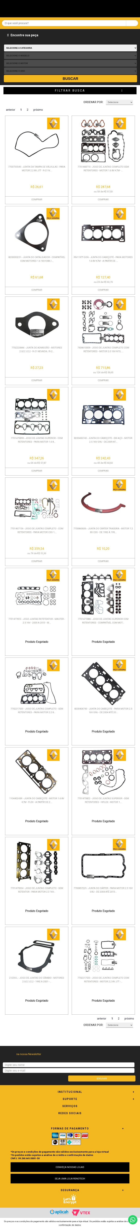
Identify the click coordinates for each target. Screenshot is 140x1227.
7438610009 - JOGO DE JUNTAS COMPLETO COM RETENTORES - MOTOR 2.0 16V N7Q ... (103, 349)
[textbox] (70, 23)
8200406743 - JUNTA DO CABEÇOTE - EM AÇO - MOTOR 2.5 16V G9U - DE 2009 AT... (103, 440)
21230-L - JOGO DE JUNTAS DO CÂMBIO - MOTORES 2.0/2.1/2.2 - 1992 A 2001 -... (36, 979)
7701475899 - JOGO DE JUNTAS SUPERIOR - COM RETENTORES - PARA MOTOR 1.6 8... (37, 440)
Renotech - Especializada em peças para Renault (70, 8)
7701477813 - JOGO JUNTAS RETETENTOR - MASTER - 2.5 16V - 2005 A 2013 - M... (36, 621)
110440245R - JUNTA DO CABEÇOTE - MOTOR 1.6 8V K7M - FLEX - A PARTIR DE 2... (36, 800)
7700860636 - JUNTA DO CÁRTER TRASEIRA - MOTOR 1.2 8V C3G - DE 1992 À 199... (103, 530)
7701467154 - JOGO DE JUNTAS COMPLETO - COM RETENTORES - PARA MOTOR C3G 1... (36, 530)
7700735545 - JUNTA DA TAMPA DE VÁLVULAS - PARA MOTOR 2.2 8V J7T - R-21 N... (36, 168)
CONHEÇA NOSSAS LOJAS (70, 1167)
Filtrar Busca (70, 90)
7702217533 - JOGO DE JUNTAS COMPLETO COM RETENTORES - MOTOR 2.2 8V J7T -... (103, 979)
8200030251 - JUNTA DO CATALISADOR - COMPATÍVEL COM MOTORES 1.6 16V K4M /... (36, 259)
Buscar (70, 79)
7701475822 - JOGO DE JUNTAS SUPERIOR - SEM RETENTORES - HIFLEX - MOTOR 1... (103, 800)
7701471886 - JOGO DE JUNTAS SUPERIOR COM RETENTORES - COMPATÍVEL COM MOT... (103, 621)
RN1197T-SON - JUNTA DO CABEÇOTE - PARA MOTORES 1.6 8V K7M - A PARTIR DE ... (103, 259)
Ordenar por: (93, 102)
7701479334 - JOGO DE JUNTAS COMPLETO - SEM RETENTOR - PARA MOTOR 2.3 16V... (37, 890)
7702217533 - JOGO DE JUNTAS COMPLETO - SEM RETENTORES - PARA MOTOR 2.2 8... (37, 710)
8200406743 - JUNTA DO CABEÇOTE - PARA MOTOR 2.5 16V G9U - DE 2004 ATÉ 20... (103, 710)
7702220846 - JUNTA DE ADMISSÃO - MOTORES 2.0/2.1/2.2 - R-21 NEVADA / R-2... (36, 349)
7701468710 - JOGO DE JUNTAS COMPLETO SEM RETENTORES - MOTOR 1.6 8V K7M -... (103, 168)
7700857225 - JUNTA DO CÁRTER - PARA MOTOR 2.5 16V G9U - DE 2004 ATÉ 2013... (103, 890)
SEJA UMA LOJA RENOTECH (70, 1178)
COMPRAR (36, 199)
